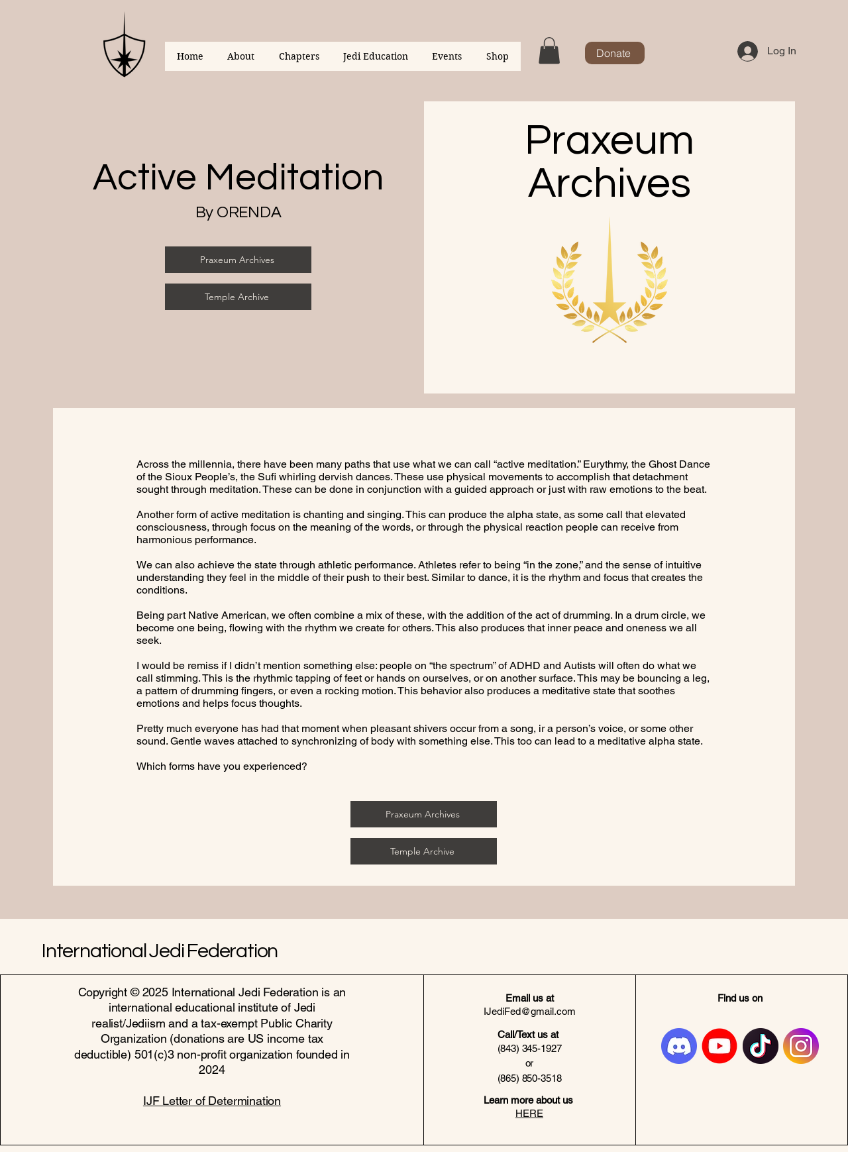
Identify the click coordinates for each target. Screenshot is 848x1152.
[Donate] (615, 53)
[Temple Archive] (238, 297)
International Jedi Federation (160, 951)
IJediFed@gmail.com (530, 1011)
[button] (549, 50)
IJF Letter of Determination (212, 1101)
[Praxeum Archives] (238, 259)
